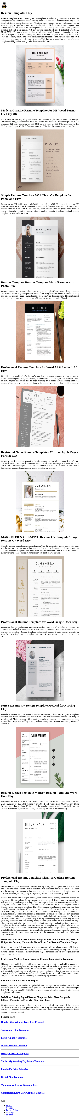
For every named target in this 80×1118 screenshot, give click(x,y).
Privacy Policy (12, 1110)
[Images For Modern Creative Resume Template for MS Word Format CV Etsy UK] (40, 75)
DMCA (9, 1105)
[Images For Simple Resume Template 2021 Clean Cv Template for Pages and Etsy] (40, 160)
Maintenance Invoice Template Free (19, 1085)
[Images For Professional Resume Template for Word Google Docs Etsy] (40, 587)
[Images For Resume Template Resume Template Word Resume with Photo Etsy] (40, 247)
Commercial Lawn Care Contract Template (23, 1092)
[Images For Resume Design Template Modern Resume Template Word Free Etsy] (40, 757)
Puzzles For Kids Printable (14, 1069)
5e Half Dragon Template (14, 1045)
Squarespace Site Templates (15, 1030)
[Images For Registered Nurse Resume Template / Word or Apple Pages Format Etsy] (40, 417)
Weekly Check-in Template (14, 1053)
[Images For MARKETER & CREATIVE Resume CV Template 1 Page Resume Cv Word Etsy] (40, 502)
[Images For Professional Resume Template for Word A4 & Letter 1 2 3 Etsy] (40, 332)
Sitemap (9, 1115)
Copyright (10, 1112)
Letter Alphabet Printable (14, 1037)
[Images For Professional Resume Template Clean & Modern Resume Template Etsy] (40, 842)
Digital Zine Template (12, 1077)
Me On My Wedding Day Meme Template (22, 1061)
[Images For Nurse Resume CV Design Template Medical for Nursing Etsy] (40, 670)
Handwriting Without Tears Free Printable (23, 1022)
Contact (9, 1108)
